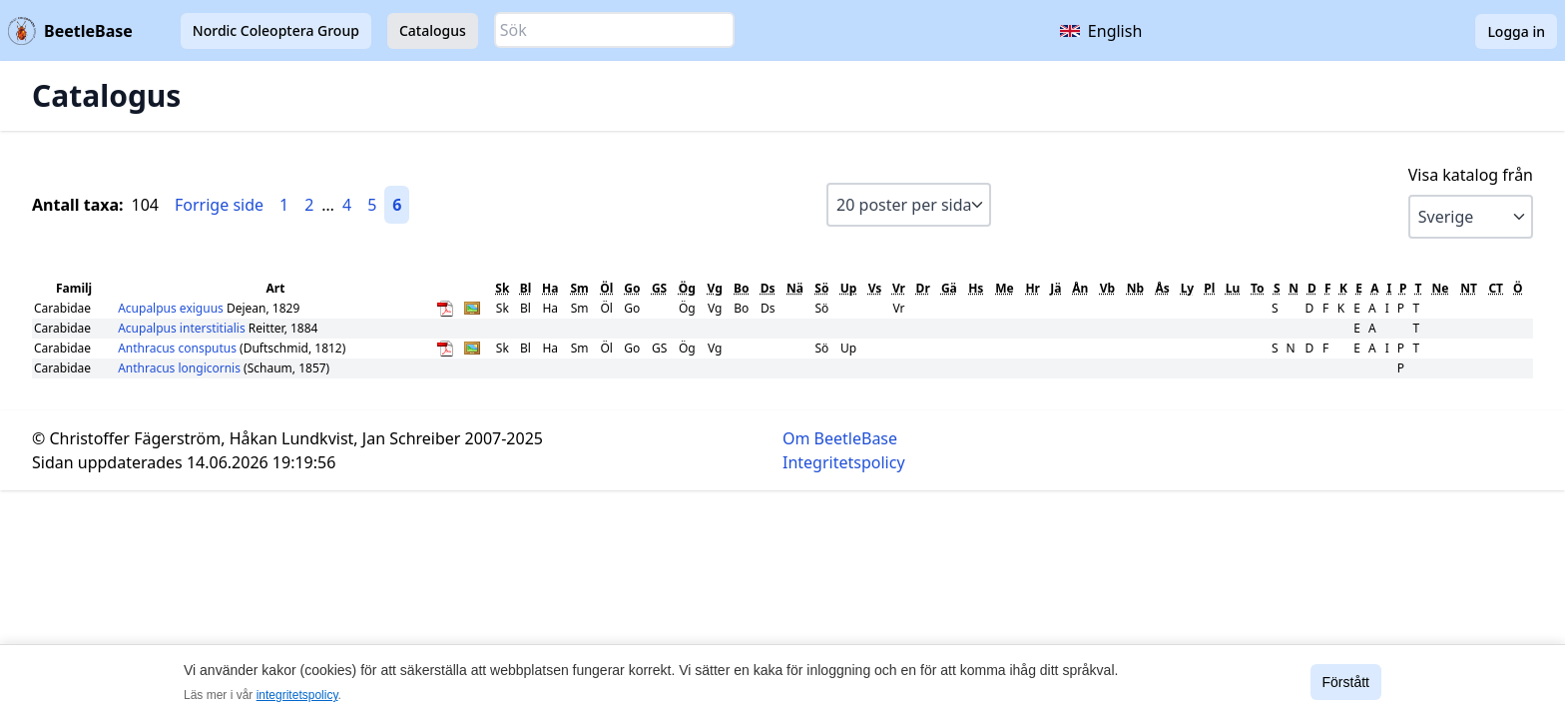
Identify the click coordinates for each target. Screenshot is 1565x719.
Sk (502, 288)
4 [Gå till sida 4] (346, 205)
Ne (1440, 288)
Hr (1032, 288)
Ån (1080, 288)
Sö (821, 288)
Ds (768, 288)
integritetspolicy (297, 695)
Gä (949, 288)
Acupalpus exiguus (172, 308)
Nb (1135, 288)
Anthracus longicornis (181, 368)
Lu (1233, 288)
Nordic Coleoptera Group (276, 30)
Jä (1055, 288)
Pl (1209, 288)
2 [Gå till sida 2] (308, 205)
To (1258, 288)
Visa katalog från (1470, 175)
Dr (923, 288)
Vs (875, 288)
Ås (1163, 288)
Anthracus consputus (179, 348)
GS (659, 288)
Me (1004, 288)
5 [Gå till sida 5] (371, 205)
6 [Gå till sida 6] (396, 205)
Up (848, 288)
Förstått (1345, 682)
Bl (526, 288)
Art (275, 288)
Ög (687, 288)
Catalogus (432, 30)
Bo (741, 288)
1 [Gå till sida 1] (283, 205)
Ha (550, 288)
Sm (579, 288)
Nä (794, 288)
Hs (975, 288)
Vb (1107, 288)
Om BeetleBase (839, 438)
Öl (606, 288)
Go (632, 288)
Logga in (1516, 31)
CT (1495, 288)
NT (1468, 288)
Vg (715, 288)
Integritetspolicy (843, 462)
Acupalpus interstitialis (183, 328)
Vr (898, 288)
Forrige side (219, 205)
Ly (1188, 288)
